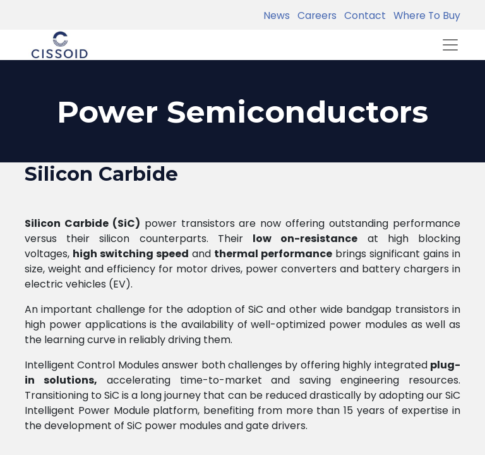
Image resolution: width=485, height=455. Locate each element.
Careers (314, 15)
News (276, 15)
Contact (362, 15)
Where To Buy (424, 15)
